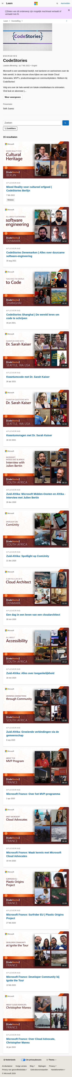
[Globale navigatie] (2, 3)
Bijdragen (42, 1066)
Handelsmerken (57, 1070)
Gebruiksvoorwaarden (39, 1070)
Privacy (52, 1066)
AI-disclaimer (7, 1066)
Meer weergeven (13, 97)
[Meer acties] (66, 21)
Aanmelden (65, 3)
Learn (6, 21)
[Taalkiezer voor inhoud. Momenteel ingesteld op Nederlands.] (9, 1060)
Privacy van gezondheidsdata (13, 1070)
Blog (31, 1066)
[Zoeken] (32, 123)
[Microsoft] (36, 3)
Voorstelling (15, 21)
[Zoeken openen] (57, 3)
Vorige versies (21, 1066)
